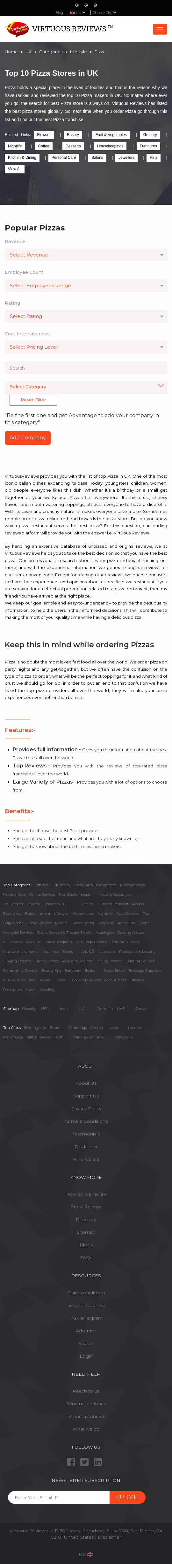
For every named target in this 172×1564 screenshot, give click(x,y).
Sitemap (86, 1232)
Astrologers (105, 932)
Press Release (86, 1207)
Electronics (12, 913)
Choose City (105, 12)
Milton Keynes (39, 1037)
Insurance (50, 951)
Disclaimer (86, 1146)
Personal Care (64, 157)
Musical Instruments (20, 951)
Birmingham (35, 1027)
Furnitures (148, 146)
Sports (67, 951)
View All (14, 169)
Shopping (105, 923)
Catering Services (140, 961)
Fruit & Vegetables (111, 134)
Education (61, 885)
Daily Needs (13, 923)
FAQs (86, 1257)
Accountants (115, 980)
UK (81, 1008)
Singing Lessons (17, 961)
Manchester (13, 1037)
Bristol (55, 1027)
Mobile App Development (95, 885)
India (64, 1008)
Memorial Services (18, 932)
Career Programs (58, 942)
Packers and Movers (19, 989)
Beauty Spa (51, 970)
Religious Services (77, 961)
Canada (142, 1008)
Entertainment (37, 913)
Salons (97, 157)
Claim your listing (86, 1293)
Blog (59, 12)
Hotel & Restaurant (116, 894)
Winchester (83, 1037)
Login (86, 1356)
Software (41, 885)
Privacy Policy (86, 1108)
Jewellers (126, 157)
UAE (121, 1008)
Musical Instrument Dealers (26, 980)
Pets (153, 157)
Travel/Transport (114, 904)
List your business (86, 1305)
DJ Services (12, 942)
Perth (59, 1037)
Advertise (86, 1331)
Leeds (114, 1027)
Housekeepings (110, 146)
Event (144, 923)
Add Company (28, 438)
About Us (86, 1083)
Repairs (61, 923)
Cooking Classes (131, 932)
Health (87, 904)
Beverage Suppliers (145, 970)
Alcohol (138, 904)
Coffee (43, 146)
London (134, 1027)
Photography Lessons (137, 951)
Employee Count (24, 272)
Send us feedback (86, 1403)
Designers (51, 904)
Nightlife (15, 146)
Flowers (44, 134)
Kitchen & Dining (22, 157)
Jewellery (47, 989)
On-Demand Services (21, 904)
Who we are (86, 1159)
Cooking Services (86, 980)
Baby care (73, 970)
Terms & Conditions (86, 1121)
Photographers (132, 885)
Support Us (86, 1096)
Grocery (150, 134)
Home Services (39, 923)
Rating (12, 303)
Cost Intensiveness (27, 334)
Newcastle (124, 1037)
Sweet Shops (114, 970)
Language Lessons (91, 942)
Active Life (126, 923)
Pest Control (84, 923)
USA (45, 1008)
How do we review (86, 1194)
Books (90, 970)
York (100, 1037)
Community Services (20, 970)
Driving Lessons (109, 961)
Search (86, 1343)
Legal (85, 894)
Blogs (86, 1245)
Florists (59, 980)
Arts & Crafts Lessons (98, 951)
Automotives (83, 913)
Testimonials (86, 1134)
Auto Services (127, 913)
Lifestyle (61, 913)
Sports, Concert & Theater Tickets (64, 932)
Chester (96, 1027)
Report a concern (86, 1416)
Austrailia (105, 1008)
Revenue (15, 241)
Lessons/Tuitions (125, 942)
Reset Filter (33, 399)
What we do (86, 1429)
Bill (65, 904)
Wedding (33, 942)
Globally (29, 1008)
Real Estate (68, 894)
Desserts (73, 146)
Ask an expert (86, 1318)
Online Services (42, 894)
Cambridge (77, 1027)
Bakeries (137, 980)
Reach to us (86, 1391)
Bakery (73, 134)
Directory (86, 1219)
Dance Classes (46, 961)
